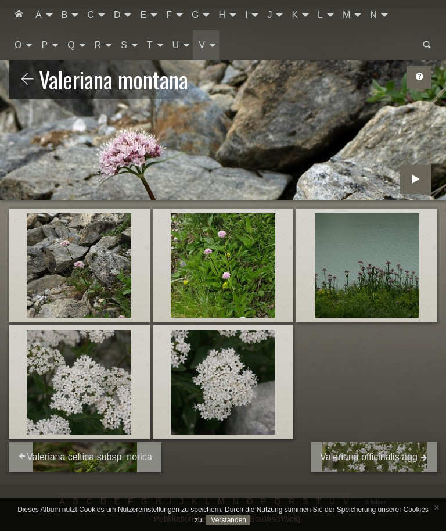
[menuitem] (19, 15)
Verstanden (227, 520)
